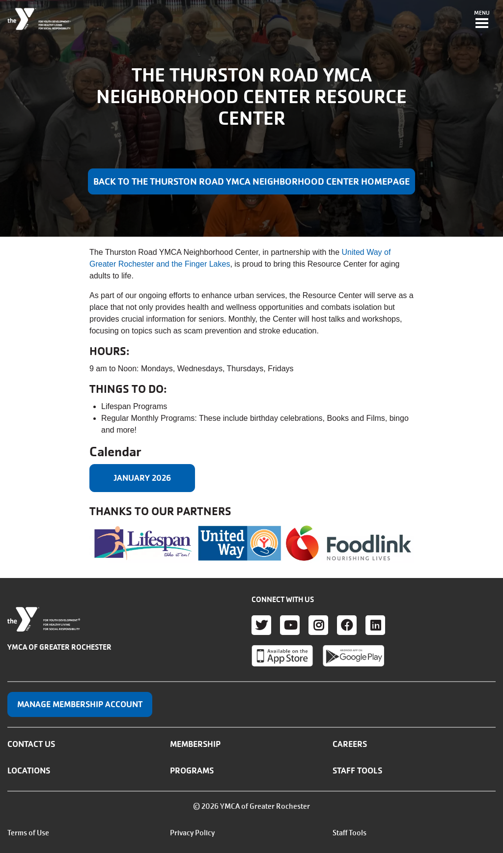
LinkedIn (375, 625)
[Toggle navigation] (482, 20)
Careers (350, 744)
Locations (28, 770)
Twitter (261, 625)
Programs (192, 770)
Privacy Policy (192, 833)
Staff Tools (357, 770)
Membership (195, 744)
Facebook (347, 625)
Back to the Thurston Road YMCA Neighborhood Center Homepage (251, 182)
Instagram (318, 625)
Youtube (290, 625)
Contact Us (31, 744)
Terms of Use (28, 833)
